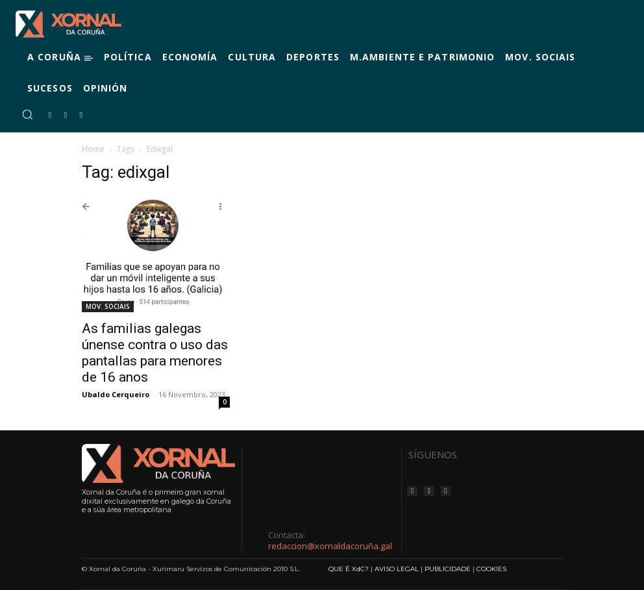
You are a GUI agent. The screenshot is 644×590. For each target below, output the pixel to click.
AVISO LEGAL (397, 569)
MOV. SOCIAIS (108, 306)
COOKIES (491, 569)
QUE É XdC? (348, 569)
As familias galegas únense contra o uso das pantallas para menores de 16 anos (155, 353)
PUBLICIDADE (448, 569)
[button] (27, 114)
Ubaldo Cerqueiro (115, 394)
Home (93, 148)
